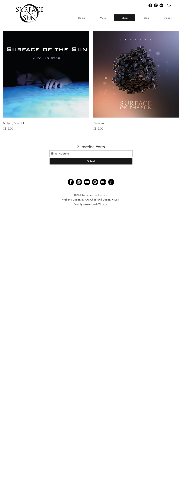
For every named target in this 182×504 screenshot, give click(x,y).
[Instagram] (156, 5)
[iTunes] (111, 182)
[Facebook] (150, 5)
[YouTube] (161, 5)
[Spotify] (95, 182)
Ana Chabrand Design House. (102, 199)
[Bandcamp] (103, 182)
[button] (169, 5)
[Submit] (91, 161)
